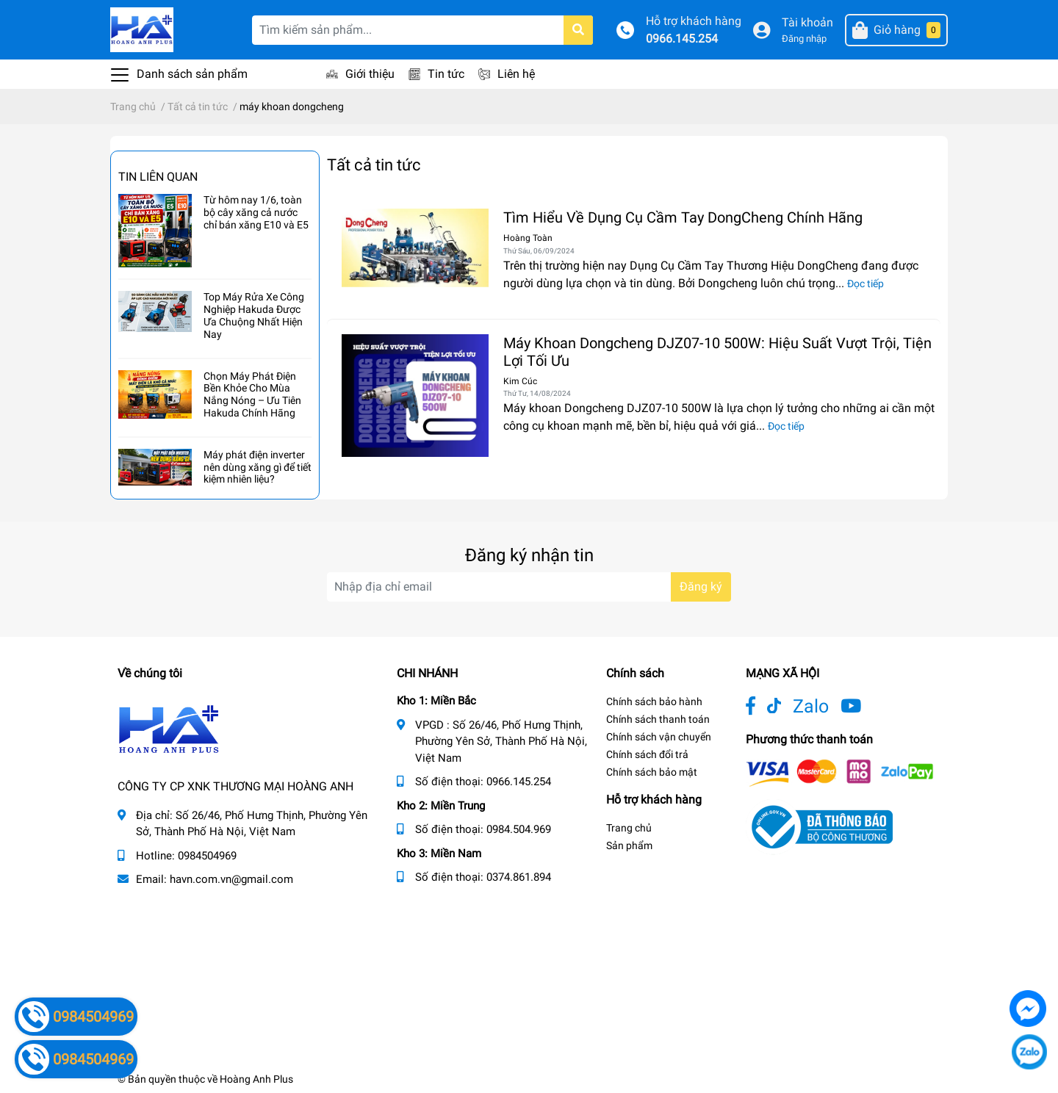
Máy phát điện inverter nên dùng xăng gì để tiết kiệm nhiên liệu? (258, 467)
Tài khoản (807, 22)
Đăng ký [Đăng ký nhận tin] (701, 587)
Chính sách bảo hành (654, 701)
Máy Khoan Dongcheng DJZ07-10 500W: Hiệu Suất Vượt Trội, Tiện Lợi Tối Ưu (717, 351)
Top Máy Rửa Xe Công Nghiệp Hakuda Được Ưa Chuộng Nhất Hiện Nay (254, 315)
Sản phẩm (629, 845)
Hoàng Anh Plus (256, 1079)
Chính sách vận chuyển (658, 737)
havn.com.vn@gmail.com (231, 879)
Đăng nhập (804, 38)
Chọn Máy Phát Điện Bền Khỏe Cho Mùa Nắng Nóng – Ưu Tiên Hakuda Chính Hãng (252, 394)
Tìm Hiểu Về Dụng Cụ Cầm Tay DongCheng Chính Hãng (683, 217)
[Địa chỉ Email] (529, 587)
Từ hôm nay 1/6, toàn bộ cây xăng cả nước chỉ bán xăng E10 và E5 (256, 212)
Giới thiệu (370, 74)
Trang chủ (629, 828)
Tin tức (446, 74)
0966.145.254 (682, 39)
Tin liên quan (158, 177)
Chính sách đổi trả (647, 754)
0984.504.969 (518, 829)
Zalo (811, 706)
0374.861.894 (518, 877)
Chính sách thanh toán (658, 719)
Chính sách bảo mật (651, 772)
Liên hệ (516, 74)
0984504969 (207, 855)
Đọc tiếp (865, 283)
